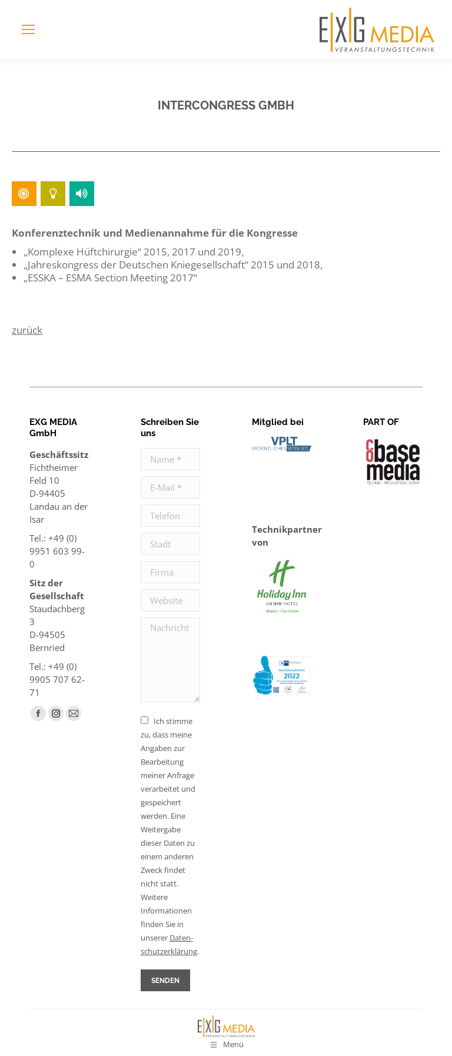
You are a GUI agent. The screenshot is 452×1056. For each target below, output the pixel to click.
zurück (27, 330)
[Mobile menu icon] (28, 29)
